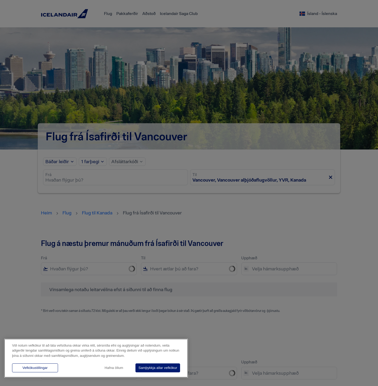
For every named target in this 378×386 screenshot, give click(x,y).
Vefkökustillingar (35, 368)
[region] (96, 358)
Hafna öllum (114, 368)
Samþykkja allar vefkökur (157, 368)
